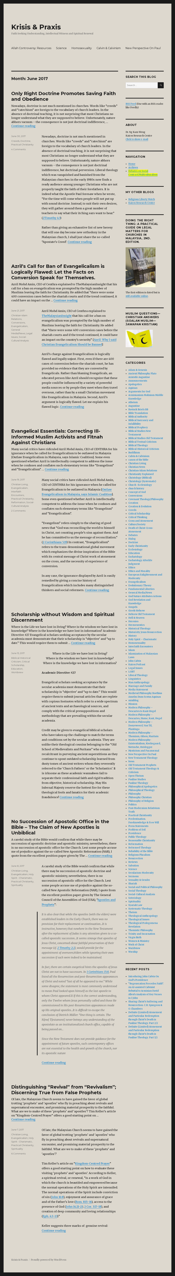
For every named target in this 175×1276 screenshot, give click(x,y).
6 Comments (18, 1153)
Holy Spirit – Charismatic (142, 639)
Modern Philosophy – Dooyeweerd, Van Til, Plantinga (140, 726)
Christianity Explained (141, 474)
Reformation (18, 502)
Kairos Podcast (136, 664)
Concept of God (137, 492)
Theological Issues (138, 919)
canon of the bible (138, 459)
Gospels (132, 607)
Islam (131, 650)
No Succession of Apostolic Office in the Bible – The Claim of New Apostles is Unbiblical (60, 827)
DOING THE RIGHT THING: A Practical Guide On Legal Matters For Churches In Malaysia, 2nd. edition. (142, 231)
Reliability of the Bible (140, 851)
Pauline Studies (137, 779)
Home (131, 163)
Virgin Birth (134, 937)
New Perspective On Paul (143, 48)
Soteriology (134, 898)
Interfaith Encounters (140, 646)
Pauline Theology (138, 783)
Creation (133, 502)
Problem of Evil (137, 829)
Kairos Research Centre (141, 202)
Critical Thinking (137, 517)
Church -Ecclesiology (140, 484)
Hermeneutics (136, 625)
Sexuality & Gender (139, 880)
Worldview (17, 672)
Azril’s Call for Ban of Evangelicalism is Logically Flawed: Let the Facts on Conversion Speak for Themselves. (58, 271)
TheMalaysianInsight (57, 315)
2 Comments (18, 510)
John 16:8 (57, 1197)
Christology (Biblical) (140, 477)
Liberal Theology (138, 675)
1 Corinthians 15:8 (98, 971)
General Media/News (140, 592)
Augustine (134, 405)
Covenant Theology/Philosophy (146, 499)
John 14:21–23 (74, 1206)
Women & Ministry (138, 941)
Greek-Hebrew (136, 610)
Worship (133, 951)
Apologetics (135, 384)
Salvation (133, 865)
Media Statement (138, 689)
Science (61, 48)
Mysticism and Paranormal (143, 750)
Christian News (136, 467)
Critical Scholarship (139, 513)
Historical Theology (139, 628)
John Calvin (134, 660)
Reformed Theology (139, 847)
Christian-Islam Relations (142, 470)
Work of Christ (136, 944)
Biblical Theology (138, 445)
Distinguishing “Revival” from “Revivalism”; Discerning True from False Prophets (63, 1089)
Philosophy (134, 793)
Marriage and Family (140, 686)
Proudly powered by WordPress (48, 1259)
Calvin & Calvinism (109, 48)
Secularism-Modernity (141, 872)
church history (136, 488)
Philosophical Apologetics (142, 786)
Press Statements (138, 826)
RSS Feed (131, 103)
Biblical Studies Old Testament (145, 438)
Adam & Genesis (137, 370)
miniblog (133, 700)
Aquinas (132, 388)
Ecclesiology (135, 549)
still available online (137, 296)
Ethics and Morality (139, 571)
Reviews (133, 862)
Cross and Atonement (140, 520)
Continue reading (23, 126)
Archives (133, 167)
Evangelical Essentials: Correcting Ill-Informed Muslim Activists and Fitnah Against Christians (57, 436)
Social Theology (137, 890)
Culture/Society (137, 524)
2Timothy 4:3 (51, 218)
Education (17, 668)
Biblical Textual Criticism (142, 441)
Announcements (137, 380)
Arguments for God (139, 391)
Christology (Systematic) (142, 481)
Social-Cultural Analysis (141, 894)
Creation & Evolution (139, 506)
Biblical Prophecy (138, 427)
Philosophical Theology (141, 790)
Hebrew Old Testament (141, 614)
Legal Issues (135, 668)
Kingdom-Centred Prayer (92, 1163)
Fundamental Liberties (141, 589)
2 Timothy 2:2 (66, 948)
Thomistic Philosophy (140, 930)
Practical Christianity (22, 144)
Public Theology (137, 836)
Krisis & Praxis (36, 27)
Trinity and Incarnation (141, 933)
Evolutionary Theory (139, 585)
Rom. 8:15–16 (83, 1201)
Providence (134, 833)
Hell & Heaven (136, 617)
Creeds (15, 141)
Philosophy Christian (140, 797)
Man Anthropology (139, 682)
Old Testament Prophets (142, 765)
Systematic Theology (140, 908)
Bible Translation (138, 413)
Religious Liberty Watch (141, 199)
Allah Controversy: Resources (31, 48)
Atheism (133, 402)
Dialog (132, 538)
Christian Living (19, 484)
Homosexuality (81, 48)
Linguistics (134, 678)
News (131, 761)
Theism (132, 912)
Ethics (131, 567)
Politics (132, 804)
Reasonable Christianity (141, 840)
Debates (133, 535)
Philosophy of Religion (141, 801)
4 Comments (18, 149)
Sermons (133, 876)
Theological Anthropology (143, 915)
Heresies (133, 621)
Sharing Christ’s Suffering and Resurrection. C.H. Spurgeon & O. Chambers (145, 1005)
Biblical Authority (137, 416)
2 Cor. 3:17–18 (92, 1206)
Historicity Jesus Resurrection (145, 632)
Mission (132, 704)
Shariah (132, 883)
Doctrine (25, 141)
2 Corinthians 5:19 (55, 542)
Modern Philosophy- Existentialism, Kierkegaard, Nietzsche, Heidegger (144, 743)
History (132, 635)
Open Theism (136, 775)
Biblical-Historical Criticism (143, 449)
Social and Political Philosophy (145, 887)
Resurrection (135, 858)
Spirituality (17, 885)
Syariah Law (135, 905)
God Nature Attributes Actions (144, 596)
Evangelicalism (19, 326)
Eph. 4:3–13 (50, 1216)
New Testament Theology (143, 757)
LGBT (131, 671)
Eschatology (135, 556)
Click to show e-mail (137, 139)
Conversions (18, 322)
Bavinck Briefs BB (138, 409)
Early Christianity (138, 546)
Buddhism (134, 452)
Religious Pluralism (139, 854)
